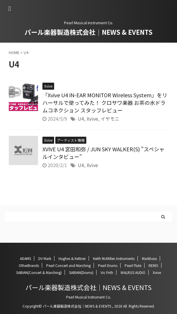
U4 (81, 118)
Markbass (149, 258)
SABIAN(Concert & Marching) (39, 272)
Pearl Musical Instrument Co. (88, 296)
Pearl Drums (107, 265)
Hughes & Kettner (72, 258)
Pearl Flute (133, 265)
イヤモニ (110, 118)
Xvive (92, 118)
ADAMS (25, 258)
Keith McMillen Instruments (114, 258)
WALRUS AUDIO (133, 272)
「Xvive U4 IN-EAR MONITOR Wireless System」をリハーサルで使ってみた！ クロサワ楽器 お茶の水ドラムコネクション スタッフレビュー (104, 102)
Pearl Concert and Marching (68, 265)
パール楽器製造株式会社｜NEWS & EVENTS (88, 32)
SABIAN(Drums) (81, 272)
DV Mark (44, 258)
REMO (153, 265)
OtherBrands (29, 265)
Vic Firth (107, 272)
